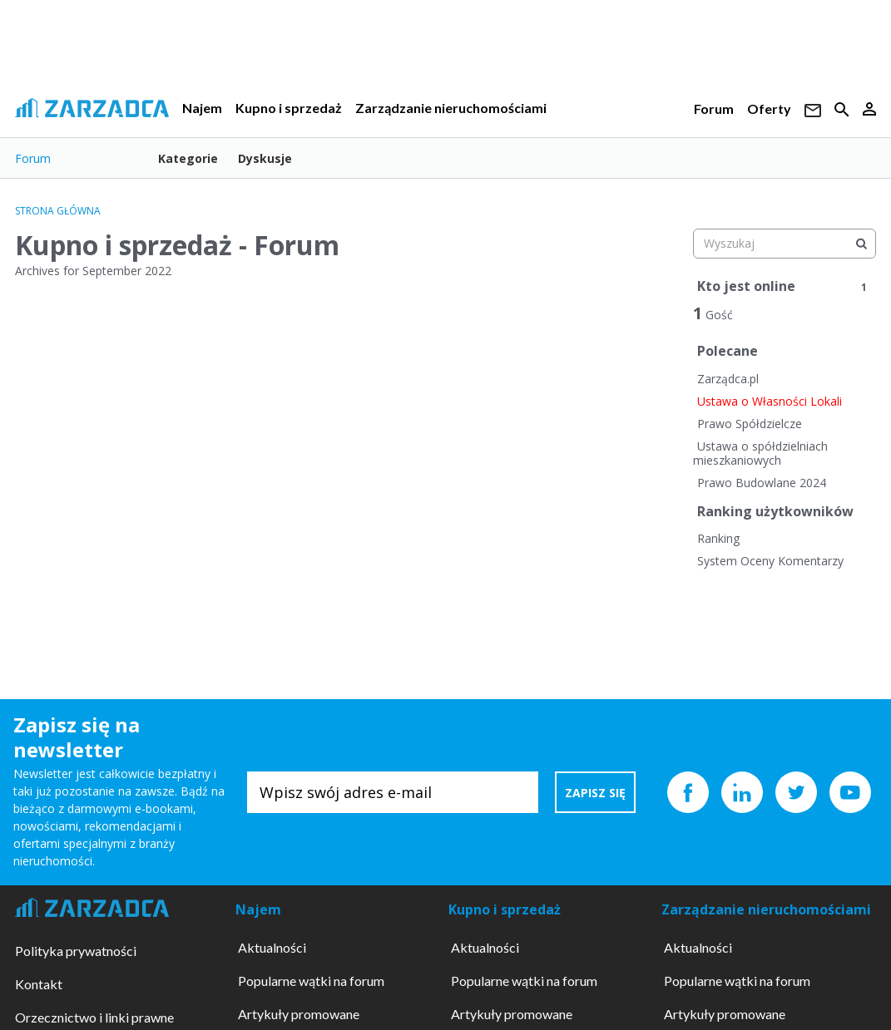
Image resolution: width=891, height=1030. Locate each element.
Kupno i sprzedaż (288, 108)
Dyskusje (265, 158)
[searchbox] (784, 244)
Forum (714, 108)
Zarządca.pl (728, 379)
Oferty (769, 108)
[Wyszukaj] (861, 244)
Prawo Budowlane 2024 (761, 482)
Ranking (718, 538)
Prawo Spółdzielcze (749, 423)
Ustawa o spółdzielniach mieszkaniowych (760, 453)
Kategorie (188, 158)
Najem (202, 108)
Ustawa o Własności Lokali (769, 401)
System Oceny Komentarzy (770, 561)
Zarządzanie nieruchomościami (451, 108)
